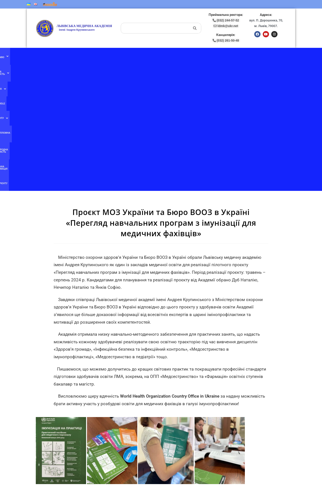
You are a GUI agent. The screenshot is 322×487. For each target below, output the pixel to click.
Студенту (147, 55)
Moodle (131, 55)
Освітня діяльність (93, 55)
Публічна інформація (237, 55)
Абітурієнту (261, 55)
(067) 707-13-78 (174, 400)
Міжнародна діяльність (205, 55)
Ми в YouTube (107, 400)
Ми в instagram (108, 409)
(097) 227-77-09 (174, 395)
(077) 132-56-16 (174, 390)
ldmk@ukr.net (252, 437)
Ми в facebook (107, 390)
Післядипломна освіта (172, 55)
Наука (117, 55)
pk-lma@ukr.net (178, 409)
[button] (64, 55)
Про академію (65, 55)
